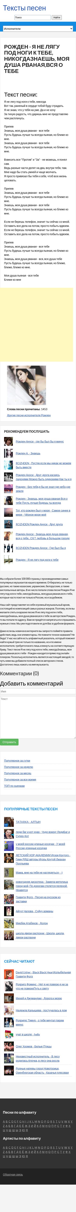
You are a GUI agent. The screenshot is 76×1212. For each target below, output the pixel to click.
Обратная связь (13, 1174)
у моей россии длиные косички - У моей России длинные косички (40, 846)
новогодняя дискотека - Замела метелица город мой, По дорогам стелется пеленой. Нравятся (42, 886)
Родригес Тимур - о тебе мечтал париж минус (40, 1022)
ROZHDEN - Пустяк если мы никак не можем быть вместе (43, 465)
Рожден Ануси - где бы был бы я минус (40, 441)
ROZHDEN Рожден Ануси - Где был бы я (41, 548)
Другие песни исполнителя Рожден (29, 415)
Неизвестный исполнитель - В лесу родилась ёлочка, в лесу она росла (38, 1058)
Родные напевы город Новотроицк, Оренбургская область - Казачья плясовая (42, 1070)
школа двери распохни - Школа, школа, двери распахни (40, 935)
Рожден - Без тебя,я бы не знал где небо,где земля (43, 489)
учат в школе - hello (28, 1034)
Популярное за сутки (17, 760)
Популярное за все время (20, 779)
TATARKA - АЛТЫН (28, 822)
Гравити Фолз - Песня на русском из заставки (38, 899)
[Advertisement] (36, 325)
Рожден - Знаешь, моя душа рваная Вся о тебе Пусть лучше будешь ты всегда (42, 500)
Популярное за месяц (17, 773)
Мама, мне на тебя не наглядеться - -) (39, 872)
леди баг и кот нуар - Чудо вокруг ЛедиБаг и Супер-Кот (43, 834)
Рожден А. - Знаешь (28, 453)
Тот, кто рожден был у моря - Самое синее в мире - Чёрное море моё (43, 512)
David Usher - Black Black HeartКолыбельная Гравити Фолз (43, 974)
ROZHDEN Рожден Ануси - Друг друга (39, 524)
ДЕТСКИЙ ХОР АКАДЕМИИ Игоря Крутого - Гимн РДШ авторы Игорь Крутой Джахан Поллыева (43, 859)
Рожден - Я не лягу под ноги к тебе (37, 559)
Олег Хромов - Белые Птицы (33, 1046)
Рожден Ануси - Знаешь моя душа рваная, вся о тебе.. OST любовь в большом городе (43, 536)
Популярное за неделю (18, 767)
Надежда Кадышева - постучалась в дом (41, 1010)
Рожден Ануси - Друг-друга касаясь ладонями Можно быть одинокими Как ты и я (44, 477)
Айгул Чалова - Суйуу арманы (34, 911)
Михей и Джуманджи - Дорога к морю (39, 998)
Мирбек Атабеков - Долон (32, 923)
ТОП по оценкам (14, 785)
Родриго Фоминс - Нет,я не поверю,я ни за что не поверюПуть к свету (42, 986)
